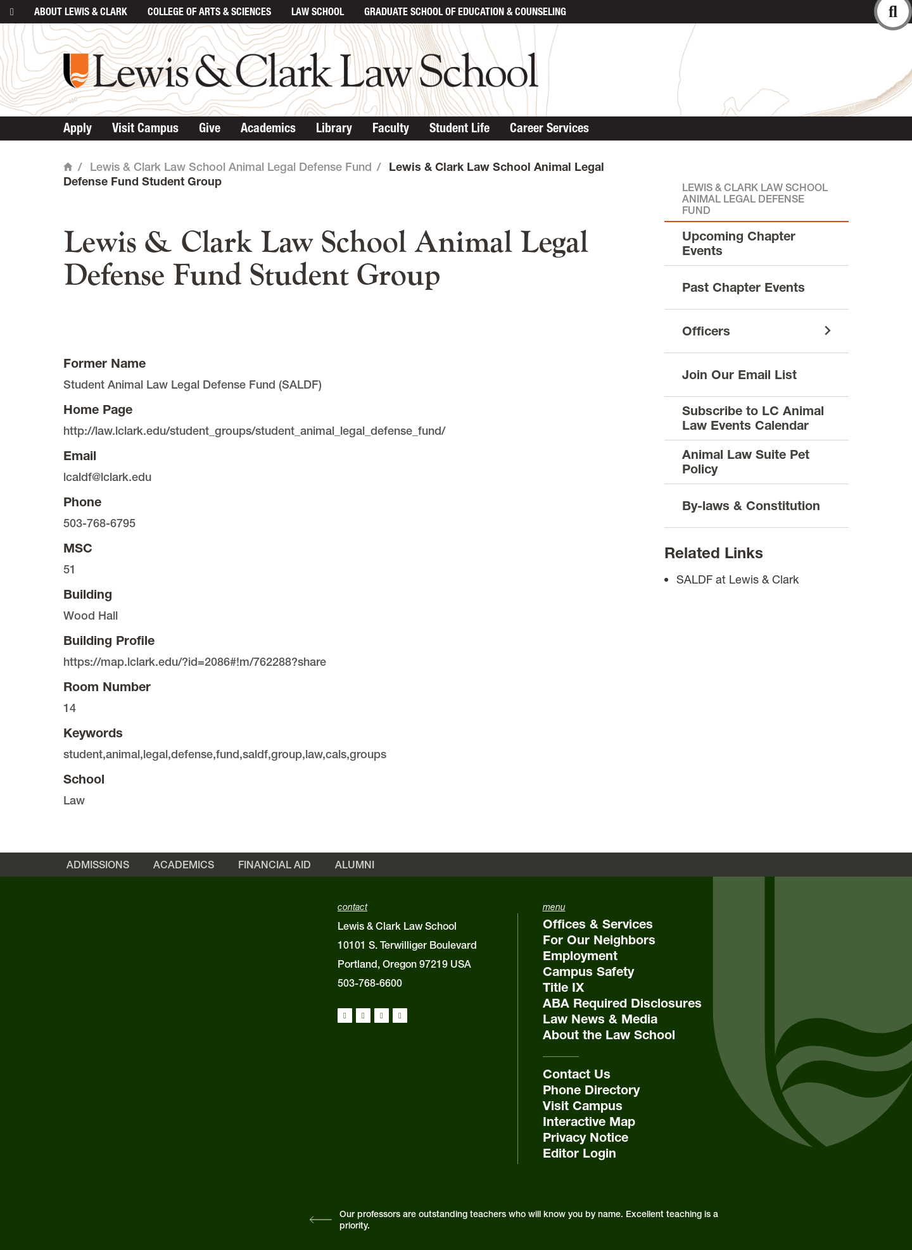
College (209, 11)
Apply (77, 127)
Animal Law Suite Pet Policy (745, 462)
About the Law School (609, 1034)
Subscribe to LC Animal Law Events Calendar (753, 418)
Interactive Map (589, 1121)
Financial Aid (274, 864)
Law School (317, 11)
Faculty (390, 127)
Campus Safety (588, 971)
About (80, 11)
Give (209, 127)
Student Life (459, 127)
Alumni (354, 864)
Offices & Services (598, 924)
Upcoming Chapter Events (738, 243)
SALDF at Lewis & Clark (737, 579)
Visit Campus (145, 127)
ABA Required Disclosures (622, 1003)
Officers (706, 331)
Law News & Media (600, 1019)
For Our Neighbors (599, 939)
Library (334, 127)
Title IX (563, 987)
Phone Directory (591, 1089)
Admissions (97, 864)
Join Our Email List (739, 374)
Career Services (549, 127)
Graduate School (465, 11)
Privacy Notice (585, 1137)
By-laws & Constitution (751, 505)
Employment (580, 955)
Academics (268, 127)
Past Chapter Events (743, 287)
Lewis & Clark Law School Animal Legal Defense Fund (231, 166)
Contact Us (577, 1074)
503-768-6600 (370, 983)
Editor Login (579, 1153)
